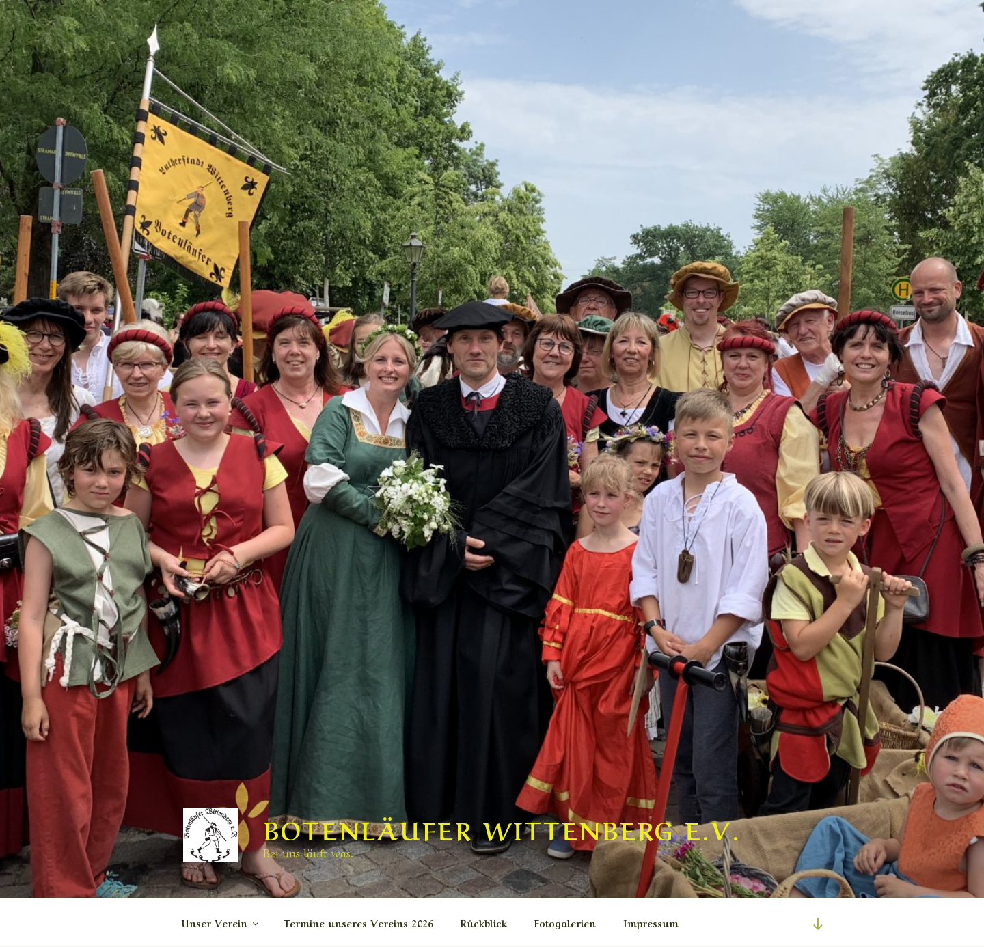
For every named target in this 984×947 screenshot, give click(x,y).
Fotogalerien (565, 922)
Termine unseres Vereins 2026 (358, 922)
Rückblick (484, 922)
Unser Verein (221, 922)
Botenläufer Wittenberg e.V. (502, 828)
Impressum (651, 922)
